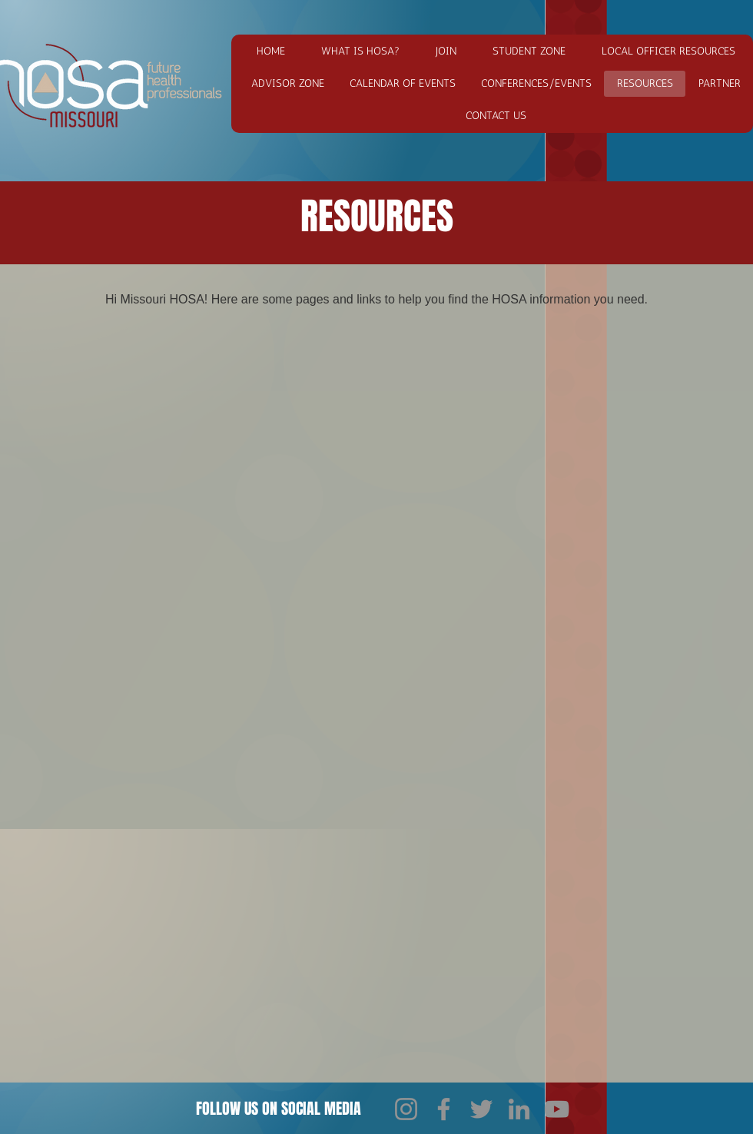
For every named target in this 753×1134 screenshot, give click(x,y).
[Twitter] (481, 1109)
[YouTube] (557, 1109)
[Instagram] (406, 1109)
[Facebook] (444, 1109)
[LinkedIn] (519, 1109)
